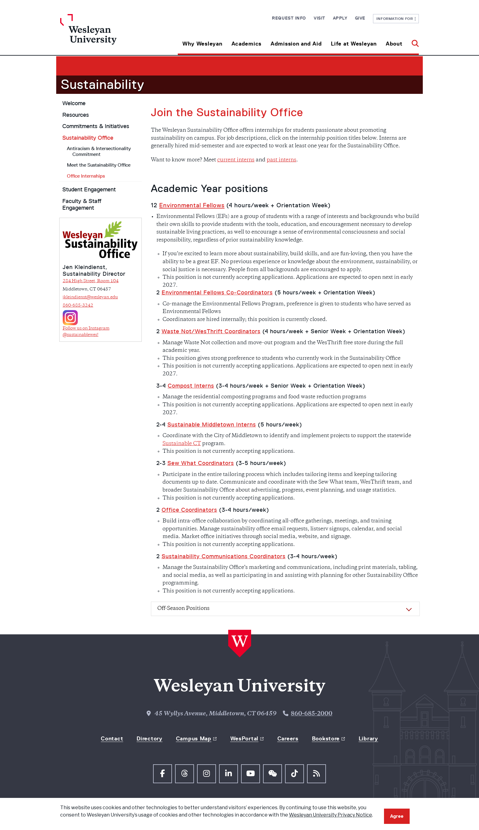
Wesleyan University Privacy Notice (330, 815)
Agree (397, 816)
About (394, 43)
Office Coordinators (189, 510)
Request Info (289, 18)
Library (368, 738)
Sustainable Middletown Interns (211, 424)
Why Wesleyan (202, 43)
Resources (75, 115)
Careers (287, 738)
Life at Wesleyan (354, 43)
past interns (281, 160)
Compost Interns (191, 385)
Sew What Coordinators (200, 463)
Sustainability (102, 84)
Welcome (74, 103)
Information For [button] (396, 18)
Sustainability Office (87, 138)
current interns (235, 160)
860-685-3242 (78, 306)
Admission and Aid (296, 43)
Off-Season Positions (183, 608)
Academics (246, 43)
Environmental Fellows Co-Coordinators (217, 292)
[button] (413, 41)
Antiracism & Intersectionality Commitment (99, 151)
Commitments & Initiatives (95, 126)
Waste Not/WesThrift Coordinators (211, 331)
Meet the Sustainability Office (98, 165)
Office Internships (86, 176)
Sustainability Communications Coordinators (224, 556)
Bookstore (326, 738)
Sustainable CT (182, 443)
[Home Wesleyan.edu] (105, 34)
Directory (149, 738)
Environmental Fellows (192, 205)
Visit (319, 18)
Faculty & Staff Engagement (81, 205)
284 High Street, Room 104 (91, 281)
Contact (112, 738)
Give (360, 18)
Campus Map (193, 738)
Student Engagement (89, 189)
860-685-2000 (311, 714)
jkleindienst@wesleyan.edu (90, 297)
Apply (340, 18)
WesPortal (244, 738)
